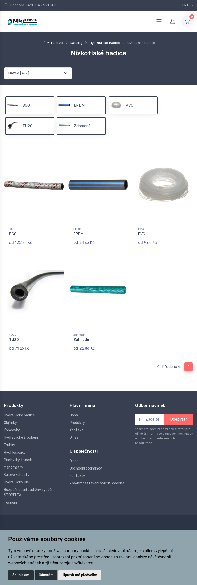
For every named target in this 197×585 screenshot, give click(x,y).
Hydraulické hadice (105, 43)
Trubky (9, 445)
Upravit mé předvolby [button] (80, 575)
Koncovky (12, 430)
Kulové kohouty (16, 475)
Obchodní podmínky (86, 468)
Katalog (76, 43)
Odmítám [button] (46, 575)
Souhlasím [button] (20, 575)
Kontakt (76, 430)
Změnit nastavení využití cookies (97, 483)
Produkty (77, 423)
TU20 (13, 334)
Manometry (13, 467)
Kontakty (77, 476)
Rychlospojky (15, 452)
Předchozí (168, 366)
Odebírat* (178, 419)
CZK (186, 5)
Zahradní (79, 334)
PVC (141, 229)
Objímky (10, 423)
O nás (74, 437)
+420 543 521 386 (41, 5)
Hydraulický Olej (17, 482)
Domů (74, 415)
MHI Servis (55, 43)
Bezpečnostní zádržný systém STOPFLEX (29, 492)
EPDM (77, 229)
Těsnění (10, 502)
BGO (12, 229)
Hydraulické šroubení (21, 437)
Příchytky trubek (18, 460)
